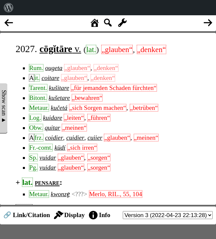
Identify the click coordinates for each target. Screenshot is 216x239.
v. (60, 48)
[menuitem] (8, 7)
